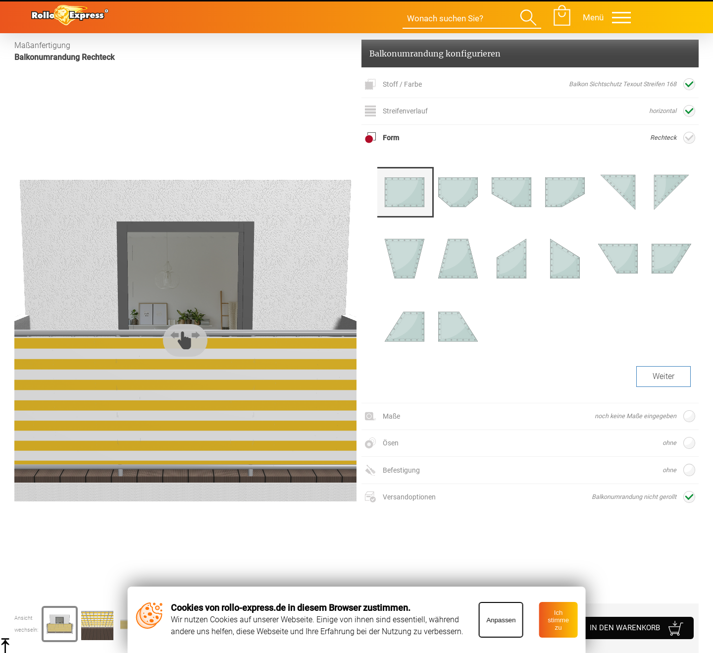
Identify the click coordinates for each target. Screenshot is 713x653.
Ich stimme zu (558, 620)
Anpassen (500, 620)
